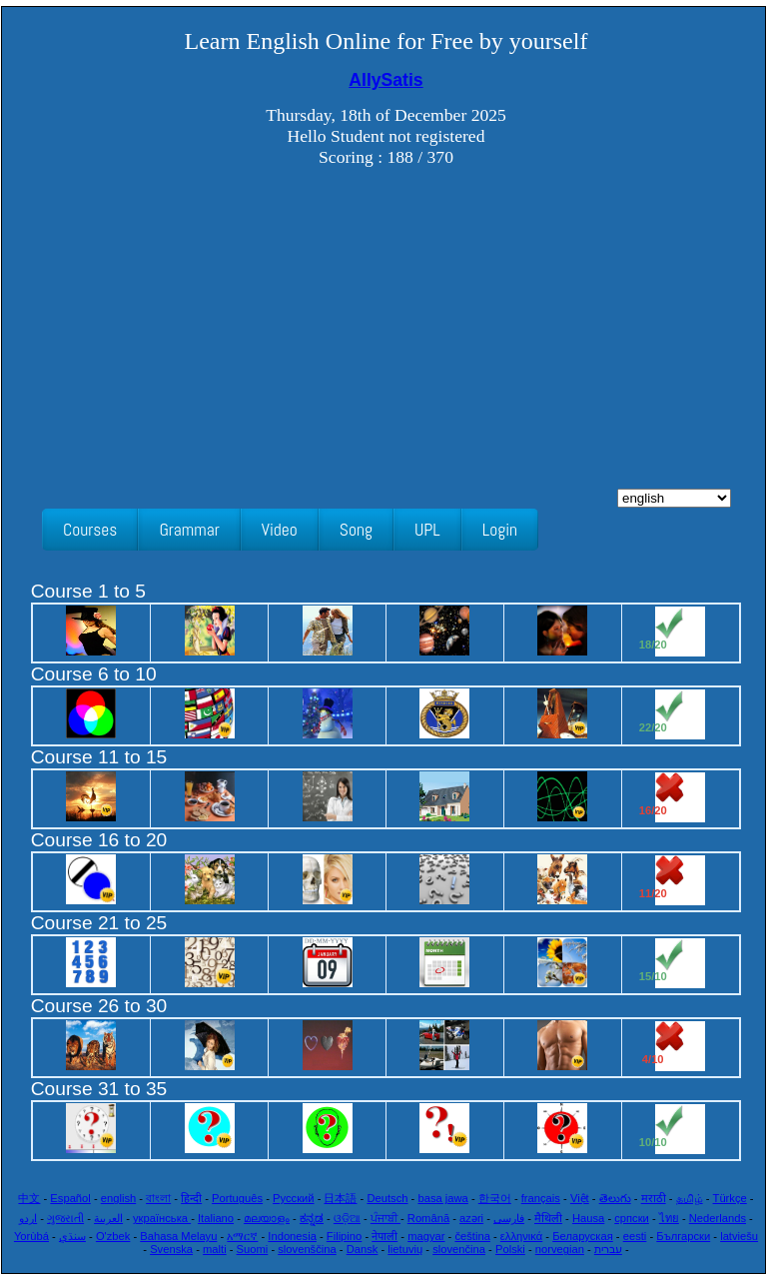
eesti (635, 1236)
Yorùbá (31, 1236)
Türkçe (730, 1198)
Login (499, 530)
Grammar (189, 530)
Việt (579, 1198)
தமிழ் (689, 1198)
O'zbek (113, 1236)
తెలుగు (615, 1198)
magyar (425, 1236)
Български (683, 1236)
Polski (510, 1249)
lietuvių (404, 1249)
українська (162, 1218)
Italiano (216, 1218)
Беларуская (582, 1236)
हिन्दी (191, 1198)
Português (237, 1198)
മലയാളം (267, 1218)
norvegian (559, 1249)
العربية (108, 1218)
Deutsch (387, 1198)
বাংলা (158, 1198)
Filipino (344, 1236)
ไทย (669, 1218)
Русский (294, 1198)
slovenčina (458, 1249)
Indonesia (292, 1236)
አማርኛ (242, 1236)
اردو (28, 1218)
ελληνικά (521, 1236)
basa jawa (442, 1198)
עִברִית (608, 1249)
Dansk (363, 1249)
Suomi (253, 1249)
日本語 (340, 1198)
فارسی (508, 1218)
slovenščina (307, 1249)
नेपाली (384, 1236)
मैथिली (548, 1218)
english (118, 1198)
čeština (471, 1236)
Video (280, 530)
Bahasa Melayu (178, 1236)
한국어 (494, 1198)
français (540, 1198)
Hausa (588, 1218)
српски (631, 1218)
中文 (29, 1198)
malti (215, 1249)
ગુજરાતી (65, 1218)
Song (356, 530)
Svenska (171, 1249)
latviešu (739, 1236)
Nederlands (717, 1218)
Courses (90, 530)
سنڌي (72, 1236)
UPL (427, 530)
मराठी (653, 1198)
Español (70, 1198)
